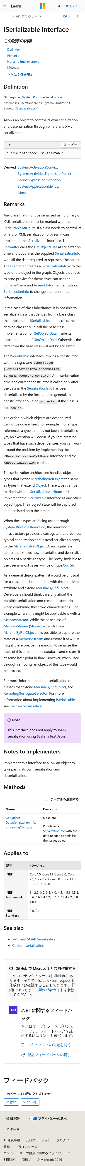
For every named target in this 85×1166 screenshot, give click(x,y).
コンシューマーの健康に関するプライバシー (35, 1153)
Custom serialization (28, 945)
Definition (14, 49)
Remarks (13, 55)
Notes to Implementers (23, 61)
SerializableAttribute (19, 227)
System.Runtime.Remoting (24, 527)
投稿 (7, 1146)
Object (41, 485)
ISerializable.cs (26, 108)
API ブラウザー (26, 16)
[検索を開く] (59, 6)
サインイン (73, 6)
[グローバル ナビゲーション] (4, 6)
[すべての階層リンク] (8, 16)
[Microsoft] (43, 6)
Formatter (11, 246)
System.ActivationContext (38, 167)
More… (23, 192)
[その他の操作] (77, 16)
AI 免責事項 (12, 1140)
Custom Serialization (26, 706)
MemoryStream (16, 619)
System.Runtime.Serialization (42, 97)
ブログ (61, 1140)
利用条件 (10, 1159)
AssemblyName (46, 285)
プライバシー (24, 1146)
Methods (13, 67)
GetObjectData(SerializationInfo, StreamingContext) (21, 822)
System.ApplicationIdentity (39, 186)
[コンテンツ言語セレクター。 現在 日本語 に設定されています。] (13, 1118)
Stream (35, 626)
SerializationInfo (67, 253)
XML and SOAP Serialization (34, 939)
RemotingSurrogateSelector (26, 693)
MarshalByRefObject (47, 478)
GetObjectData (45, 246)
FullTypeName (15, 285)
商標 (25, 1159)
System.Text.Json (51, 736)
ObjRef (68, 565)
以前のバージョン (38, 1140)
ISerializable (36, 240)
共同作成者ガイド (49, 989)
